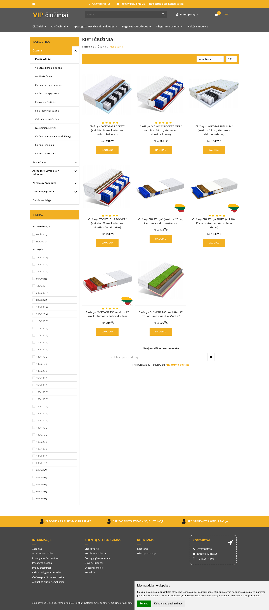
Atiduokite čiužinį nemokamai (48, 581)
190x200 (40, 456)
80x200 (40, 300)
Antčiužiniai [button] (58, 26)
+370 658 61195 (99, 3)
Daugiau (107, 150)
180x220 (40, 441)
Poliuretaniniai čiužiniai (47, 110)
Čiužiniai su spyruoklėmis (48, 85)
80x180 (40, 477)
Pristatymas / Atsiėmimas (46, 558)
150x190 (40, 378)
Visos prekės (92, 548)
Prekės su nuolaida (95, 553)
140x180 (40, 349)
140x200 (40, 257)
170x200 (40, 420)
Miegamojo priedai (43, 191)
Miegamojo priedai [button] (168, 26)
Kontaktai (90, 572)
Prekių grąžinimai (41, 567)
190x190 (40, 448)
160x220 (40, 413)
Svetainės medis (94, 567)
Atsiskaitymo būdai (42, 553)
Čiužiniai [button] (37, 26)
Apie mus (37, 548)
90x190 (40, 498)
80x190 (40, 484)
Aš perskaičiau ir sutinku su (162, 364)
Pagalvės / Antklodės (44, 183)
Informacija (41, 540)
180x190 (40, 427)
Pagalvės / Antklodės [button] (135, 26)
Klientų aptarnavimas (103, 540)
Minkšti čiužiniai (43, 76)
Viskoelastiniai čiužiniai (47, 119)
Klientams (145, 540)
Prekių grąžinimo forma (97, 558)
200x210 (40, 463)
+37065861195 (202, 549)
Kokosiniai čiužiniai (45, 102)
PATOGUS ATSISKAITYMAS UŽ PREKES (64, 521)
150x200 (40, 385)
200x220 (40, 314)
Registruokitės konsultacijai (166, 3)
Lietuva (40, 241)
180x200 (40, 271)
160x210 (40, 406)
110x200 (40, 321)
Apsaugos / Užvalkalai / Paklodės (45, 172)
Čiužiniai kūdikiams (45, 153)
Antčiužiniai (39, 162)
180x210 (40, 434)
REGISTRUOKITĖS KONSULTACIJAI (204, 521)
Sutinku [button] (144, 603)
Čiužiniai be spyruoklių (47, 93)
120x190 (40, 335)
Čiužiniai (37, 50)
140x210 (40, 363)
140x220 (40, 370)
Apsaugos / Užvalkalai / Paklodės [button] (94, 26)
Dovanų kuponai (94, 562)
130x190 (40, 342)
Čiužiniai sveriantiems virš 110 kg (52, 136)
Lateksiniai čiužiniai (45, 127)
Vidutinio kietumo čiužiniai (49, 67)
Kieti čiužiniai (43, 59)
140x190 (40, 356)
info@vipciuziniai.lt (131, 3)
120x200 (40, 285)
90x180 (40, 491)
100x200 (40, 307)
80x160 (40, 470)
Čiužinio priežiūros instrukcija (48, 577)
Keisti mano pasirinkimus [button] (168, 603)
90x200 (40, 278)
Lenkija (40, 234)
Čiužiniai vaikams (44, 144)
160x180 (40, 392)
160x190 (40, 399)
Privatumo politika (42, 562)
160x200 (40, 264)
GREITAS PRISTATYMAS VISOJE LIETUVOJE (135, 521)
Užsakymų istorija (146, 553)
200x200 (40, 292)
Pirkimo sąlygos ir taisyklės (46, 572)
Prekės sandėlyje (197, 26)
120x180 (40, 328)
